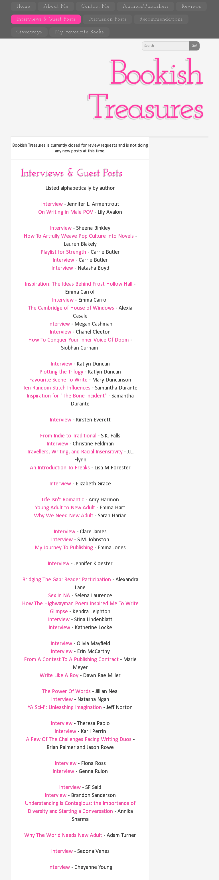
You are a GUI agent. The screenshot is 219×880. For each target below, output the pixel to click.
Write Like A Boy (59, 676)
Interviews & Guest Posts (46, 19)
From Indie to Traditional (68, 436)
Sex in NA (59, 596)
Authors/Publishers (146, 6)
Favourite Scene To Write (58, 380)
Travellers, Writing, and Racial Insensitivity (75, 452)
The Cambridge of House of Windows (71, 308)
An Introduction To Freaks (60, 468)
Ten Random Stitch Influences (56, 388)
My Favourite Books (79, 32)
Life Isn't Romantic (63, 500)
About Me (55, 6)
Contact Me (96, 6)
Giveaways (29, 32)
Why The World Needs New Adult (63, 835)
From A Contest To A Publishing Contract (71, 660)
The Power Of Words (66, 692)
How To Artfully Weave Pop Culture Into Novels (79, 236)
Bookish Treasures (145, 92)
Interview (52, 204)
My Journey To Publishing (64, 548)
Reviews (191, 6)
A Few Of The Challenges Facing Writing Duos (78, 739)
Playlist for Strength (63, 252)
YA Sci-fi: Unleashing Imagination (65, 708)
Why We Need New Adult (63, 516)
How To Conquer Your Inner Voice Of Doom (78, 340)
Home (23, 6)
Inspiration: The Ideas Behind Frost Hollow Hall (78, 284)
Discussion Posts (107, 19)
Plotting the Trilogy (61, 372)
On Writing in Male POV (65, 212)
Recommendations (161, 19)
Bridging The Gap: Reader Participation (66, 580)
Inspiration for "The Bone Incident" (67, 396)
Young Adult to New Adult (65, 508)
